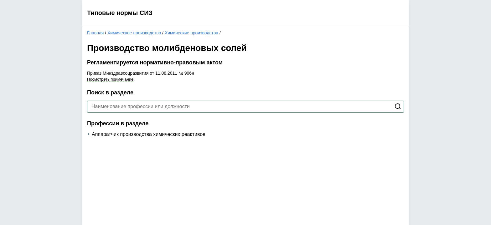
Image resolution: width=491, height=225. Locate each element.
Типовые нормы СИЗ (119, 12)
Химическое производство (134, 32)
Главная (95, 32)
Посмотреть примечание (110, 79)
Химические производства (191, 32)
